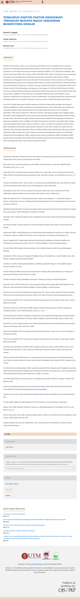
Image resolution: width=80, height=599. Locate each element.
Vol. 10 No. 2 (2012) (26, 11)
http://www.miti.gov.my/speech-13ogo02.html (32, 389)
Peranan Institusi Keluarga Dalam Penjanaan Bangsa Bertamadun (24, 525)
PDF (8, 434)
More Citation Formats (15, 468)
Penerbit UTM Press (36, 564)
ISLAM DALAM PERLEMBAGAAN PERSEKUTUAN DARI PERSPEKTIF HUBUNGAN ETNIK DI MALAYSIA (34, 520)
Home (5, 11)
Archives (13, 11)
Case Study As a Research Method (14, 514)
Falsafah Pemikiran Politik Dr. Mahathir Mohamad (19, 531)
